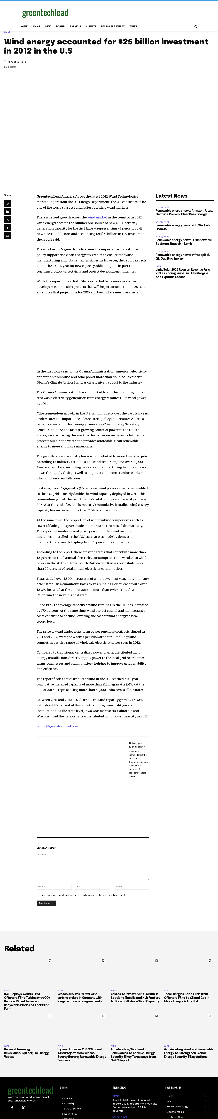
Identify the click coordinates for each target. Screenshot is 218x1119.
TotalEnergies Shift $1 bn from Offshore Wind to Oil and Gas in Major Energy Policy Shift (186, 998)
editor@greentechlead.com (57, 726)
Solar (158, 266)
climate (116, 1095)
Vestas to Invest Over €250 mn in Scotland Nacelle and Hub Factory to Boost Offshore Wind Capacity (135, 998)
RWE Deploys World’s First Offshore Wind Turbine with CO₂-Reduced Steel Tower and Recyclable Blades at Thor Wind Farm (27, 1001)
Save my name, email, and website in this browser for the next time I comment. (83, 895)
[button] (196, 27)
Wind (7, 32)
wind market (97, 217)
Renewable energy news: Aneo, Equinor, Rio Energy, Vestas (26, 1053)
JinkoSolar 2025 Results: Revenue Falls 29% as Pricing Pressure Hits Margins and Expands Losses (183, 273)
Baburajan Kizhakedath (137, 744)
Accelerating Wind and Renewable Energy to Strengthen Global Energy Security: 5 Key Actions (188, 1053)
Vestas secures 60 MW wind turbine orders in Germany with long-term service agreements (79, 998)
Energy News (162, 207)
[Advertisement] (135, 12)
